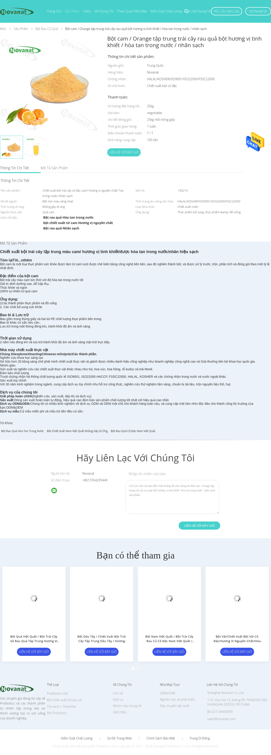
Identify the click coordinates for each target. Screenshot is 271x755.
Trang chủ (54, 11)
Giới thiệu (119, 712)
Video (87, 11)
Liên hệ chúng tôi (198, 11)
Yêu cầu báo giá (226, 11)
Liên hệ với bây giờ (124, 152)
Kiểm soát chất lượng (166, 11)
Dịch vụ (118, 699)
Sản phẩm (72, 11)
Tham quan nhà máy (132, 11)
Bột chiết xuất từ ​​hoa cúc (64, 700)
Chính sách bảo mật (160, 738)
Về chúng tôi (104, 11)
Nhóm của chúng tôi (127, 706)
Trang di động (199, 738)
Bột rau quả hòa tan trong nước (22, 431)
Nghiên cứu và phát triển (177, 699)
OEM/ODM (167, 693)
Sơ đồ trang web (119, 738)
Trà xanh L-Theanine (61, 706)
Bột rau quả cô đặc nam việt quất (133, 431)
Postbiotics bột (57, 693)
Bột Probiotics (57, 713)
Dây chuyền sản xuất (174, 706)
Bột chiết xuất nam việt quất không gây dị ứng (77, 431)
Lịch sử (118, 693)
